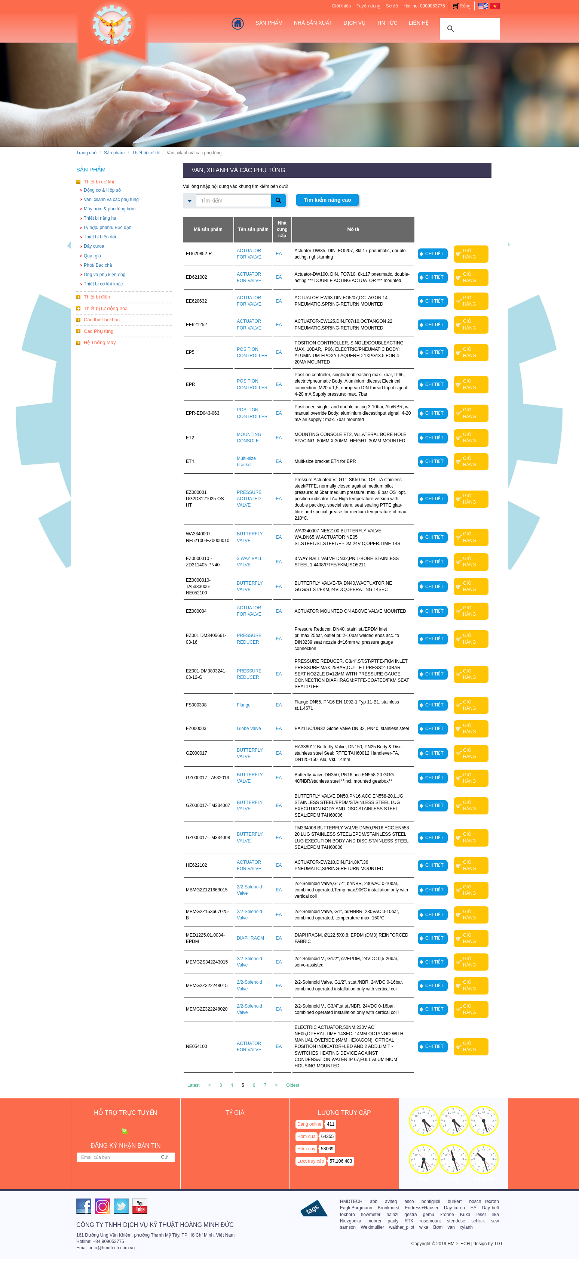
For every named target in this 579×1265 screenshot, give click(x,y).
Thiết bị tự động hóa (106, 308)
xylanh (466, 1227)
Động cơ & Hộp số (102, 190)
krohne (447, 1214)
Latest (193, 1085)
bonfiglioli (431, 1201)
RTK (409, 1221)
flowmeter (370, 1214)
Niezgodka (350, 1221)
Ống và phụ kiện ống (104, 274)
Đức (454, 1179)
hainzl (392, 1214)
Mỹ (454, 1140)
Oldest (292, 1085)
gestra (410, 1214)
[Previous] (209, 1085)
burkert (455, 1201)
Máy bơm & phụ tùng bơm (109, 208)
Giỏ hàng (469, 254)
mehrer (374, 1221)
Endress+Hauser (422, 1207)
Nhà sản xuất (313, 23)
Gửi (165, 1157)
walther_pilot (401, 1227)
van (451, 1227)
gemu (428, 1214)
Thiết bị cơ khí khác (103, 284)
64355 (327, 1136)
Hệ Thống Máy (100, 342)
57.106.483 (341, 1161)
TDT (498, 1243)
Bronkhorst (388, 1207)
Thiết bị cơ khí (146, 152)
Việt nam (423, 1140)
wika (423, 1227)
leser (481, 1214)
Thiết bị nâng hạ (100, 218)
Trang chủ (86, 152)
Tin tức (387, 23)
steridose (456, 1221)
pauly (393, 1221)
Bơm (437, 1227)
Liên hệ (419, 23)
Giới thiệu (341, 6)
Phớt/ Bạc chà (98, 265)
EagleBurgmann (356, 1207)
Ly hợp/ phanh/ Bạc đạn (107, 227)
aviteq (391, 1201)
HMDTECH (351, 1201)
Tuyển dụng (368, 6)
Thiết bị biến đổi (100, 236)
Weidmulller (372, 1227)
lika (495, 1214)
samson (348, 1227)
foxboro (347, 1214)
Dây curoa (94, 246)
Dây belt (490, 1207)
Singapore (484, 1140)
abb (373, 1201)
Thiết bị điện (97, 297)
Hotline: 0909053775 (424, 6)
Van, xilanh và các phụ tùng (111, 199)
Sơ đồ (392, 6)
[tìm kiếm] (468, 28)
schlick (478, 1221)
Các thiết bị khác (102, 319)
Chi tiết (434, 253)
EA (474, 1207)
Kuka (465, 1214)
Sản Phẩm (268, 23)
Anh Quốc (483, 1179)
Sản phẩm (114, 152)
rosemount (430, 1221)
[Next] (276, 1085)
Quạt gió (92, 256)
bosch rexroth (484, 1201)
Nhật (424, 1179)
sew (495, 1221)
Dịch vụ (354, 23)
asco (409, 1201)
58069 (327, 1148)
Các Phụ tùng (99, 331)
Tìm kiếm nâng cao (327, 200)
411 (330, 1124)
